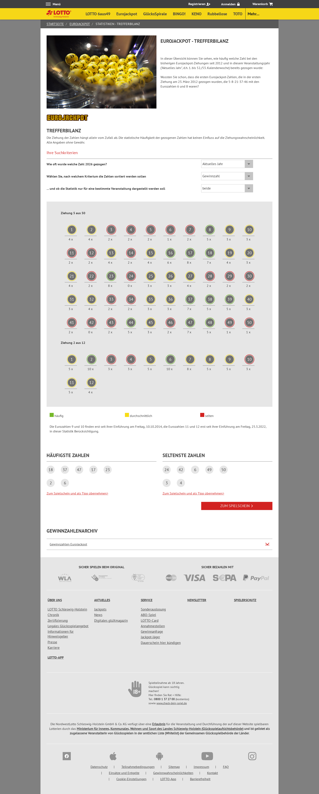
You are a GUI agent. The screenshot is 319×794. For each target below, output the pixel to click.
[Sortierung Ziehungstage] (227, 188)
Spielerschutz (245, 600)
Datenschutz (99, 767)
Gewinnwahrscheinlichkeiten (173, 773)
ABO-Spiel (148, 615)
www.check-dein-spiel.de (171, 703)
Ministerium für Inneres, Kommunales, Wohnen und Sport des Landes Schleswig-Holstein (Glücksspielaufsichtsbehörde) (160, 729)
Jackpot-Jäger (150, 637)
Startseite (55, 24)
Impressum (201, 767)
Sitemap (174, 767)
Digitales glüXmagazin (111, 620)
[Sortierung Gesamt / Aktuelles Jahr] (227, 164)
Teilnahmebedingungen (138, 767)
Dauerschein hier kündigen (161, 642)
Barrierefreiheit (200, 779)
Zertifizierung (58, 620)
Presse (52, 642)
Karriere (54, 647)
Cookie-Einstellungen (131, 779)
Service (146, 600)
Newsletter (196, 600)
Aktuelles (102, 600)
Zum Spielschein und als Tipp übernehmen (77, 493)
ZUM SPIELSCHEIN (236, 505)
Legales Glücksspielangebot (68, 626)
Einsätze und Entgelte (124, 773)
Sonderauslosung (153, 609)
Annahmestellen (153, 626)
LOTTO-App (56, 657)
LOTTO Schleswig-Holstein (67, 609)
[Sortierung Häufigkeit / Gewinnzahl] (227, 176)
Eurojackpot (80, 24)
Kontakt (212, 773)
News (98, 615)
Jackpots (100, 609)
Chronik (53, 615)
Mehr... (253, 13)
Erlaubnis (158, 724)
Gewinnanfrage (152, 631)
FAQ (226, 767)
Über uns (55, 600)
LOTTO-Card (149, 620)
